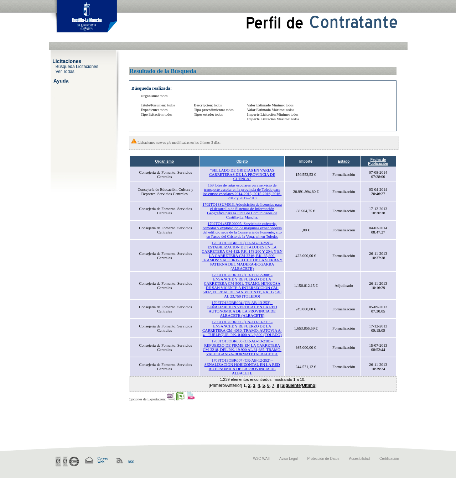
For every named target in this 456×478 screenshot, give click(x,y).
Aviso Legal (288, 459)
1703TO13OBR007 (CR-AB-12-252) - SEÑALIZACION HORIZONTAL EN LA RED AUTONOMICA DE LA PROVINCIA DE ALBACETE (242, 366)
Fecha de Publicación (378, 162)
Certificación (389, 459)
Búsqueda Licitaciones (77, 66)
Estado (343, 161)
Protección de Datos (323, 459)
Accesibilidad (359, 459)
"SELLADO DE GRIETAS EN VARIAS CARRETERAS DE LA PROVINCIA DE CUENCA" (242, 174)
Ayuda (60, 80)
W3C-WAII (261, 459)
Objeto (242, 161)
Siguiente (291, 385)
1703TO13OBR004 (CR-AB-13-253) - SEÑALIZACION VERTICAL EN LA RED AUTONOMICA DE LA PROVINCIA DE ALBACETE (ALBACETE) (242, 308)
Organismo (164, 161)
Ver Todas (65, 71)
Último (308, 385)
